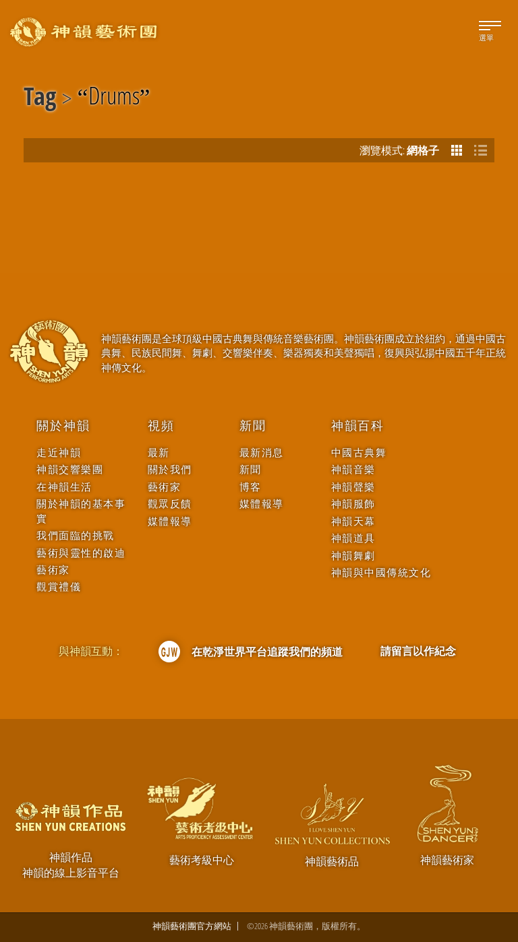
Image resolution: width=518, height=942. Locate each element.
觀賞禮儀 (58, 586)
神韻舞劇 (353, 555)
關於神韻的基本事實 (80, 511)
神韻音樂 (353, 469)
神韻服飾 (353, 503)
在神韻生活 (64, 487)
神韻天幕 (353, 521)
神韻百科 (357, 426)
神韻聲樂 (353, 487)
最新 (159, 452)
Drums (114, 98)
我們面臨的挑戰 (75, 535)
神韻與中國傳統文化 (381, 572)
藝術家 (53, 569)
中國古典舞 (359, 452)
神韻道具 (353, 538)
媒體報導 (170, 521)
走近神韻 (58, 452)
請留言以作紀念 (418, 650)
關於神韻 (63, 426)
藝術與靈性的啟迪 (80, 553)
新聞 (252, 426)
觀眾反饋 (170, 503)
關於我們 (170, 469)
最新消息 (261, 452)
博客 (250, 487)
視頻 (161, 426)
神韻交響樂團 (69, 469)
